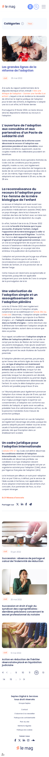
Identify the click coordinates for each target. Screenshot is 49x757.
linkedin (24, 740)
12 (36, 672)
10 (23, 672)
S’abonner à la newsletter (25, 713)
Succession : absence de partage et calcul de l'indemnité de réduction (23, 560)
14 (4, 679)
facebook (15, 740)
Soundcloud (33, 740)
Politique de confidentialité (24, 718)
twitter (19, 740)
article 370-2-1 (10, 451)
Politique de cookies (24, 730)
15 (11, 679)
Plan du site (24, 722)
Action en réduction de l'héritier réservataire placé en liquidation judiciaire (22, 662)
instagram (28, 740)
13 (43, 672)
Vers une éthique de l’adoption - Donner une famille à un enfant (24, 93)
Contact (24, 709)
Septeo (27, 703)
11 (29, 672)
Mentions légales (24, 726)
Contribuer (30, 6)
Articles (35, 24)
